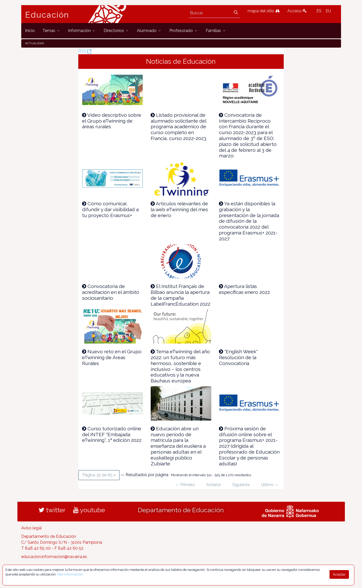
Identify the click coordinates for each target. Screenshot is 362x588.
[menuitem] (30, 30)
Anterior (213, 484)
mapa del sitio (264, 10)
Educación (47, 15)
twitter (52, 510)
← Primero (185, 484)
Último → (270, 484)
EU (328, 10)
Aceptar (339, 574)
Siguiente (241, 484)
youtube (89, 510)
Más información (70, 574)
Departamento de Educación (181, 510)
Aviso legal (31, 528)
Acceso (297, 10)
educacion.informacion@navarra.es (54, 556)
